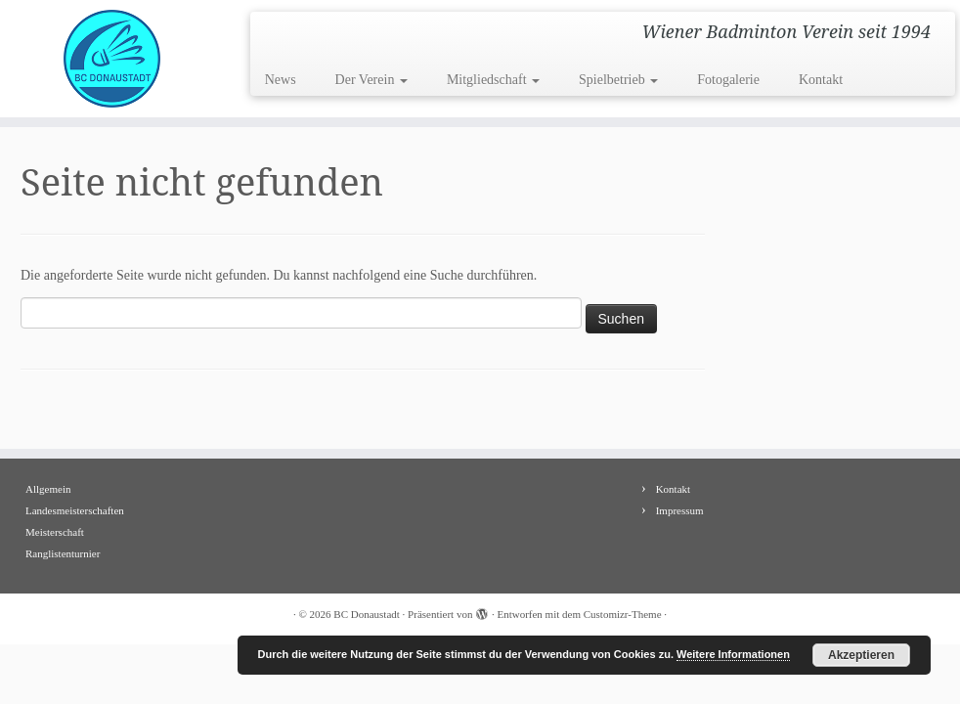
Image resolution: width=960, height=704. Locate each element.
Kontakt (821, 79)
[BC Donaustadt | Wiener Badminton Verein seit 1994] (112, 59)
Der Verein (371, 79)
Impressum (680, 510)
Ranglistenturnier (62, 553)
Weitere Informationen (733, 654)
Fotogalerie (728, 79)
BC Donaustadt (366, 614)
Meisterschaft (54, 532)
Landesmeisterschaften (74, 510)
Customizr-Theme (623, 614)
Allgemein (47, 489)
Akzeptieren (861, 655)
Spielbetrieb (618, 79)
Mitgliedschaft (493, 79)
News (280, 79)
